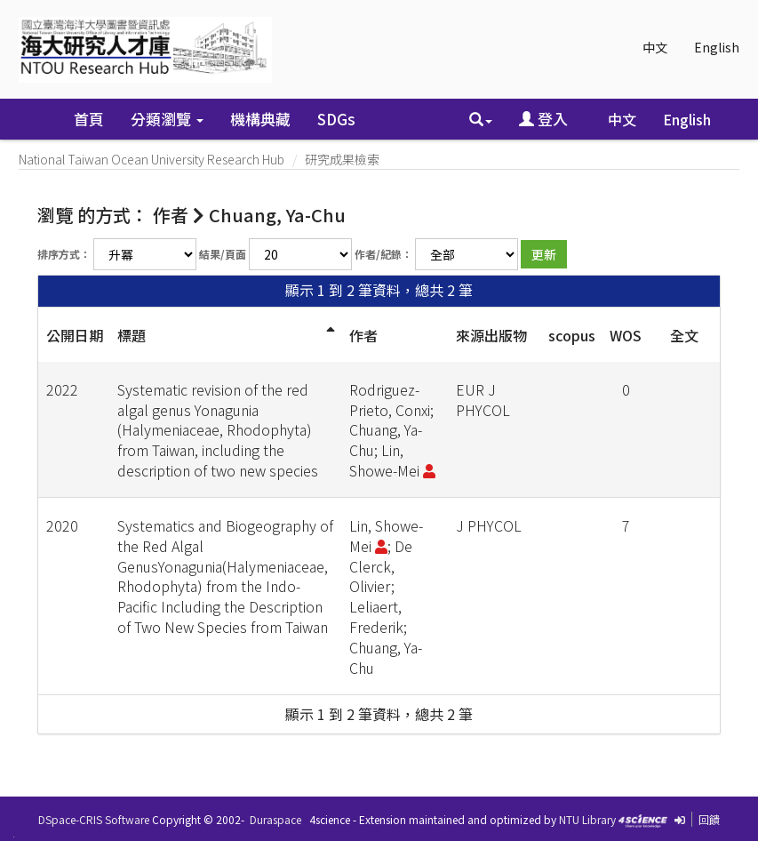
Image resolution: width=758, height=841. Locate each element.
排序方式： (64, 253)
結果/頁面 (222, 253)
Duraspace (275, 819)
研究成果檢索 (342, 159)
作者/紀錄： (383, 253)
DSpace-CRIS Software (93, 819)
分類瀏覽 (167, 119)
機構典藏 (260, 119)
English (716, 47)
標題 (131, 335)
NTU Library (587, 819)
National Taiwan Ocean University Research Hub (151, 159)
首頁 (89, 119)
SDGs (336, 119)
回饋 (709, 819)
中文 (654, 47)
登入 (543, 119)
